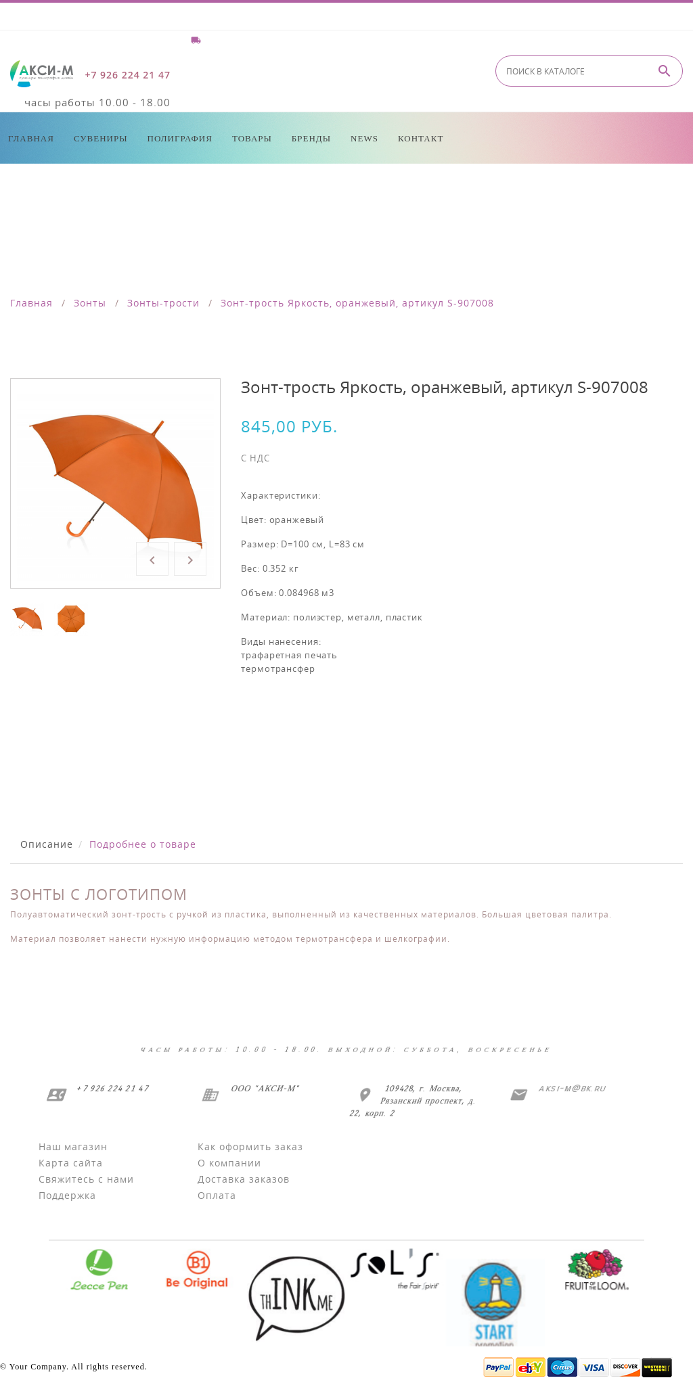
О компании (229, 1162)
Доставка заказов (244, 1179)
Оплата (217, 1195)
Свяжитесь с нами (86, 1179)
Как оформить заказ (250, 1146)
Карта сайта (71, 1162)
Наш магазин (73, 1146)
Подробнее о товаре (142, 844)
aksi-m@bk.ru (570, 1088)
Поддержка (67, 1195)
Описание (46, 844)
